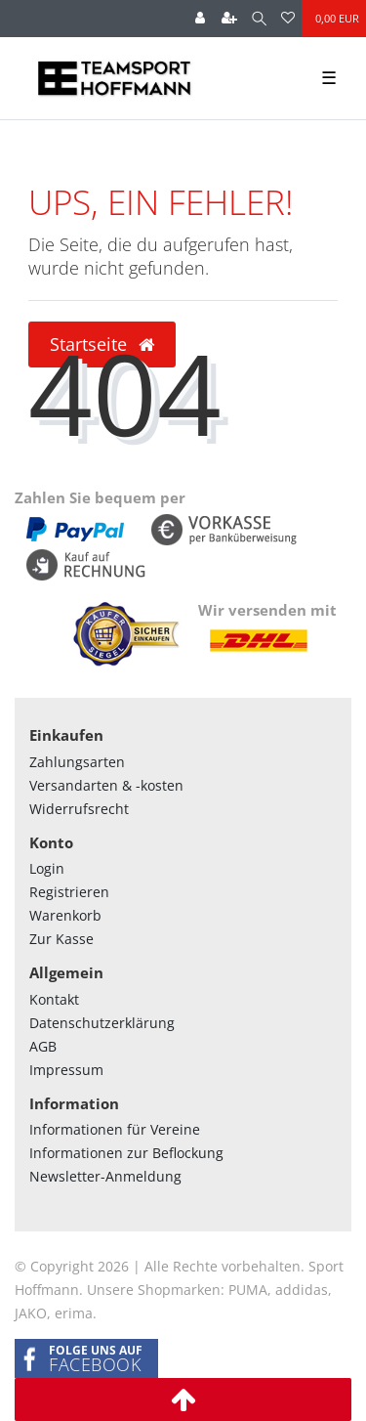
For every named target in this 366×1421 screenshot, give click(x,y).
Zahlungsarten (77, 762)
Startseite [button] (102, 344)
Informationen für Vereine (114, 1129)
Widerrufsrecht (79, 808)
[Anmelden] (200, 18)
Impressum (66, 1069)
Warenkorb (65, 915)
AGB (43, 1046)
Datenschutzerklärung (102, 1022)
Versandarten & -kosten (106, 785)
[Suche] (259, 18)
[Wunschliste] (288, 18)
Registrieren (69, 892)
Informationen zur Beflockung (126, 1152)
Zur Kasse (61, 938)
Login (46, 868)
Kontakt (54, 999)
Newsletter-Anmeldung (105, 1176)
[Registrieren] (229, 18)
